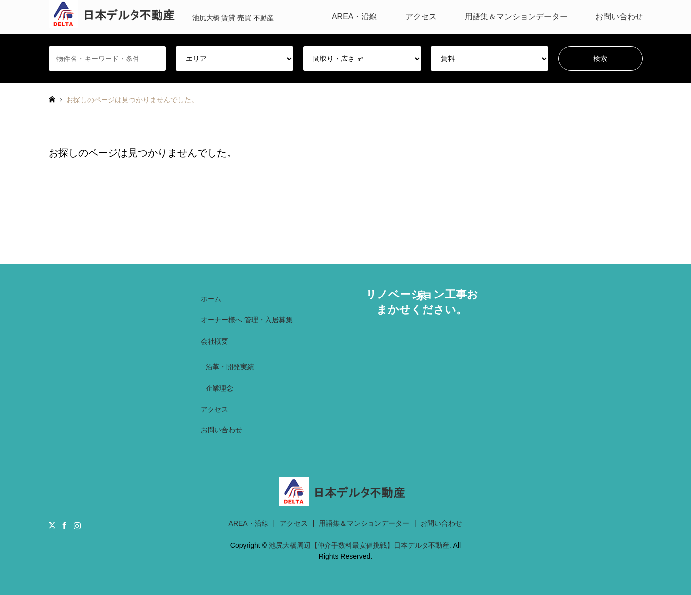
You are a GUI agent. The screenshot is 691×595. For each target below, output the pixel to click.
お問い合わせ (619, 16)
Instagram (77, 525)
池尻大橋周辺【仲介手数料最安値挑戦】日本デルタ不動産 (359, 545)
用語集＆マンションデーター (516, 16)
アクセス (421, 16)
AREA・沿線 (354, 16)
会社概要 (214, 341)
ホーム (211, 299)
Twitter (52, 525)
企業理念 (219, 388)
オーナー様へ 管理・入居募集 (247, 320)
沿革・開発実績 (230, 367)
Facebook (64, 525)
